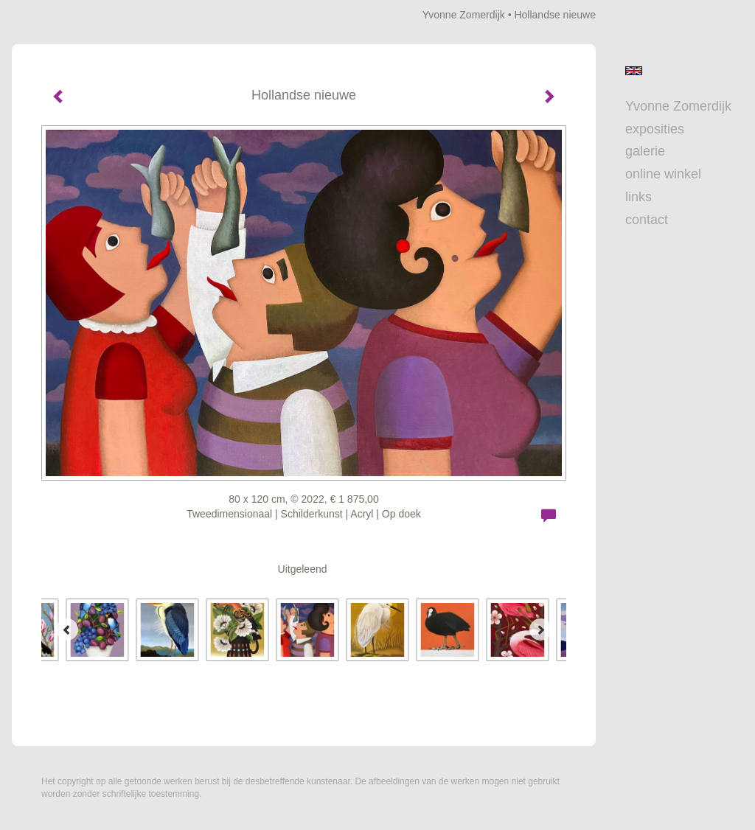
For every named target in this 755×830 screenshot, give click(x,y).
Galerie (645, 151)
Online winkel (663, 174)
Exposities (654, 129)
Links (638, 196)
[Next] (540, 629)
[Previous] (67, 629)
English (633, 70)
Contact (646, 219)
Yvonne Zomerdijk (463, 15)
